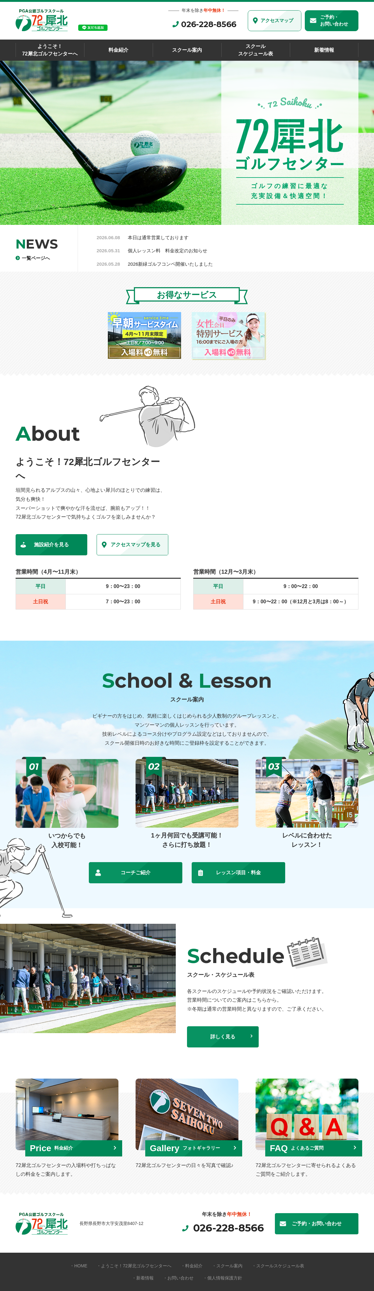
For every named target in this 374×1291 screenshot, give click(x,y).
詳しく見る (222, 1036)
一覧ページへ (37, 257)
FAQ (301, 1147)
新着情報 (324, 50)
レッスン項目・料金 (238, 872)
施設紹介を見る (51, 544)
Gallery (190, 1147)
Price (56, 1147)
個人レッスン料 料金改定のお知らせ (167, 250)
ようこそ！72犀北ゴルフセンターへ (50, 50)
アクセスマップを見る (136, 544)
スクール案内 (187, 50)
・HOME (78, 1265)
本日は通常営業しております (158, 237)
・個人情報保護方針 (222, 1277)
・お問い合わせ (178, 1277)
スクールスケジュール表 (255, 50)
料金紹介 (118, 50)
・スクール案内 (227, 1265)
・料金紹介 (192, 1265)
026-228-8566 (208, 24)
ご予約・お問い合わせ (334, 20)
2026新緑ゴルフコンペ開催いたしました (170, 264)
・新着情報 (143, 1277)
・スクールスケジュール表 (278, 1265)
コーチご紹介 (136, 872)
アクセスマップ (277, 20)
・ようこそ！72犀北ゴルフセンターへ (134, 1265)
